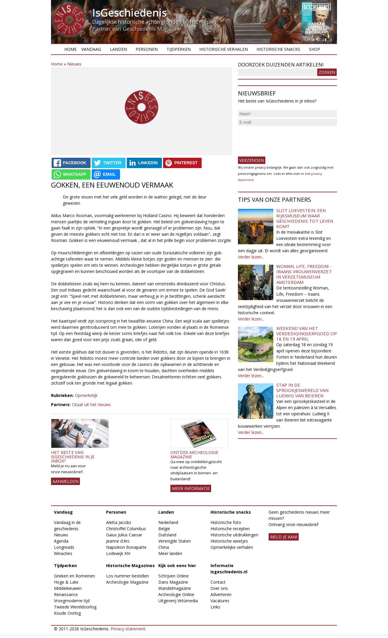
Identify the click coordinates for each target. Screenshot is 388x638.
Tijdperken (179, 49)
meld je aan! (283, 537)
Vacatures (220, 600)
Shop (314, 49)
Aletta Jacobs (118, 522)
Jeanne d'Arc (118, 541)
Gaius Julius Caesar (124, 535)
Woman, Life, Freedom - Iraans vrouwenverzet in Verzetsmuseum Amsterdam (304, 274)
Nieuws (74, 64)
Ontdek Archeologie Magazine (194, 454)
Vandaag (91, 49)
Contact (218, 582)
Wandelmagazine (174, 588)
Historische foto (226, 522)
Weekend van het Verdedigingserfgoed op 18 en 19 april (306, 333)
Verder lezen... (251, 257)
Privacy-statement (128, 629)
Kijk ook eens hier (177, 565)
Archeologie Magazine (127, 582)
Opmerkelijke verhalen (232, 547)
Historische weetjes (229, 541)
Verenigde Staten (174, 541)
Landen (118, 49)
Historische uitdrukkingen (234, 535)
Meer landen (170, 553)
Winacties (63, 553)
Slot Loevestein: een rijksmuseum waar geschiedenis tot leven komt (304, 218)
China (163, 547)
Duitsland (167, 535)
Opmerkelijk (86, 395)
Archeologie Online (176, 594)
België (164, 528)
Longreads (64, 547)
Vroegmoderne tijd (72, 600)
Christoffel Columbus (126, 528)
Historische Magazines (130, 565)
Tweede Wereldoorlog (75, 607)
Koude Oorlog (67, 613)
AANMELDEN (65, 481)
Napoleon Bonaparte (126, 547)
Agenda (61, 541)
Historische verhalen (223, 49)
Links (215, 607)
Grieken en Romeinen (74, 576)
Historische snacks (278, 49)
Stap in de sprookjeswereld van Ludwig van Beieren (302, 390)
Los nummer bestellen (127, 576)
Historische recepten (230, 528)
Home (70, 49)
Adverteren (221, 594)
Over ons (219, 588)
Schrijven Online (173, 576)
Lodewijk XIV (118, 553)
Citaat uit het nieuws (91, 404)
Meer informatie (191, 488)
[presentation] (283, 138)
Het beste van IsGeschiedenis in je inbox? (72, 457)
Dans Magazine (173, 582)
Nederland (168, 522)
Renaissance (66, 594)
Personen (147, 49)
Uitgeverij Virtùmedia (178, 600)
